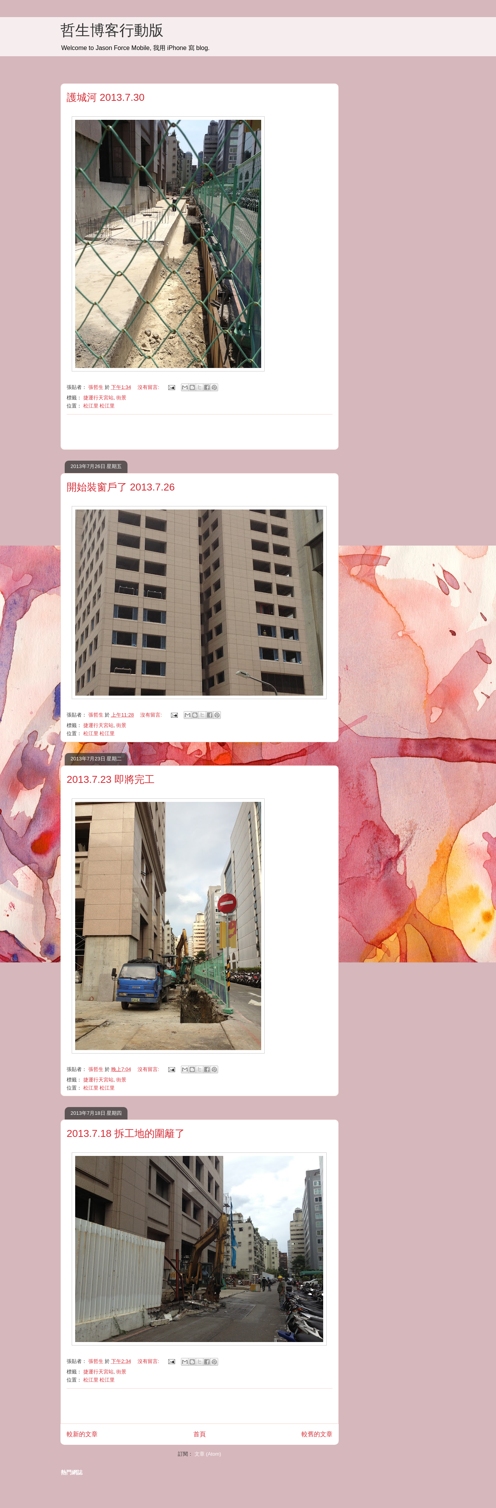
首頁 (199, 1434)
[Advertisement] (199, 432)
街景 (121, 398)
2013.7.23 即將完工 (111, 779)
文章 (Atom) (208, 1454)
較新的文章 (82, 1434)
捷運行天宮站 (98, 398)
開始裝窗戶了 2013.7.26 (121, 487)
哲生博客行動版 (112, 30)
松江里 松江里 (99, 406)
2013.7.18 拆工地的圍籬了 (126, 1133)
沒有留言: (149, 387)
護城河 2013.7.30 (106, 97)
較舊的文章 (316, 1434)
